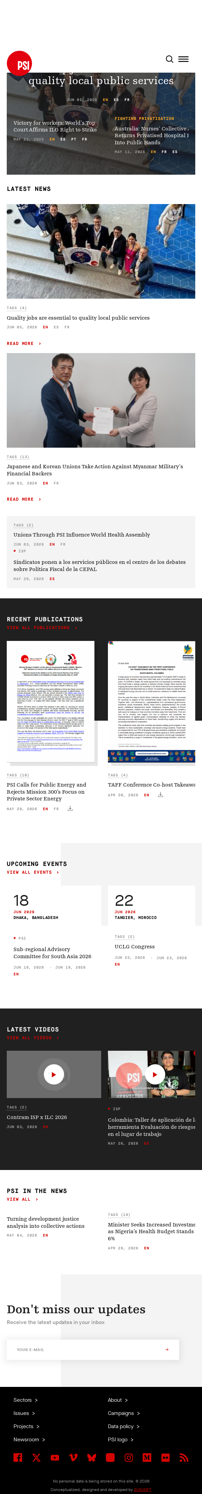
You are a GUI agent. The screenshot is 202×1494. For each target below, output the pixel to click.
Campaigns (121, 1413)
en (105, 100)
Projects (24, 1426)
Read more (22, 344)
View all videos (31, 1038)
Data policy (121, 1426)
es (116, 100)
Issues (21, 1413)
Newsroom (26, 1439)
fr (126, 100)
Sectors (23, 1399)
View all (20, 1199)
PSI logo (118, 1439)
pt (73, 139)
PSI (21, 938)
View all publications (40, 628)
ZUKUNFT (142, 1489)
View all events (31, 872)
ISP (21, 551)
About (115, 1399)
